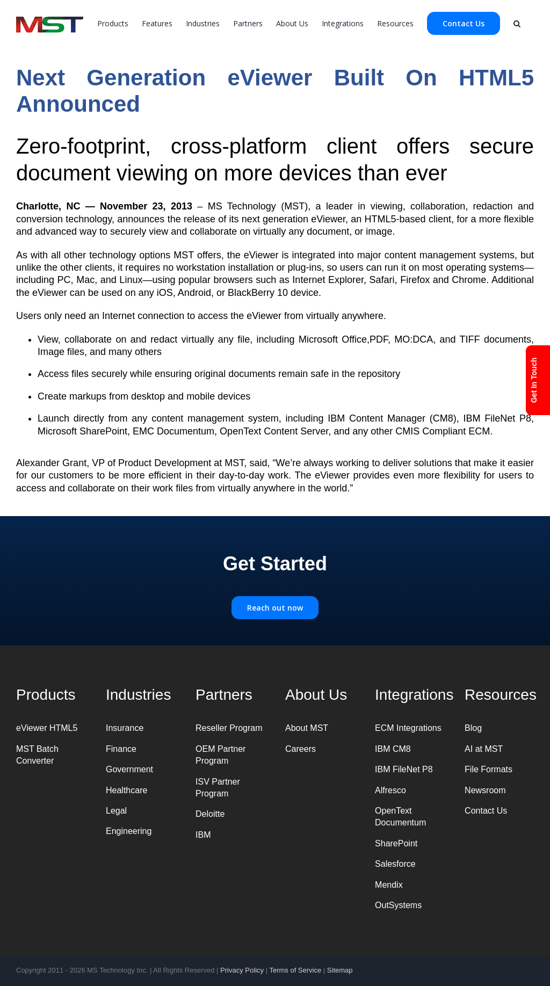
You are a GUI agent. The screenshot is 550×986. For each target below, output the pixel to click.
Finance (121, 748)
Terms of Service (295, 970)
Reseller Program (229, 728)
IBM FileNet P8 (404, 769)
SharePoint (396, 843)
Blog (473, 728)
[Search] (516, 22)
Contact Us (486, 810)
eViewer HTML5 (46, 728)
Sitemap (340, 970)
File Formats (488, 769)
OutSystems (398, 905)
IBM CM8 (393, 748)
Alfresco (390, 790)
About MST (306, 728)
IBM (203, 834)
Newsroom (485, 790)
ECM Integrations (408, 728)
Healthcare (126, 790)
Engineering (128, 831)
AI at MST (484, 748)
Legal (116, 810)
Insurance (124, 728)
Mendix (389, 884)
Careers (300, 748)
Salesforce (395, 863)
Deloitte (210, 813)
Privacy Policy (242, 970)
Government (129, 769)
